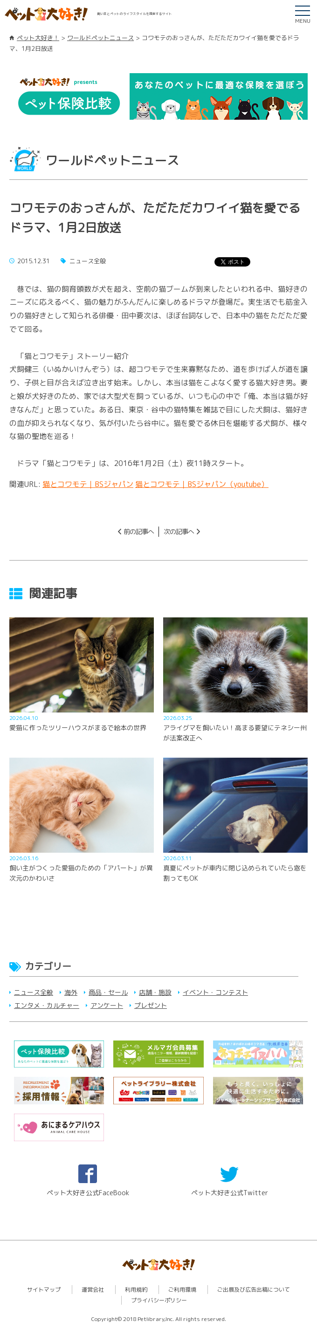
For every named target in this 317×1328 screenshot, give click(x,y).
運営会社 (93, 1290)
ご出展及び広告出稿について (253, 1290)
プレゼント (150, 1005)
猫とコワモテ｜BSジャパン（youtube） (202, 484)
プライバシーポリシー (159, 1300)
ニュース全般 (33, 992)
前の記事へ (139, 531)
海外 (70, 992)
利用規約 (136, 1290)
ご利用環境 (182, 1290)
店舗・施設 (155, 992)
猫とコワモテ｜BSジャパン (87, 484)
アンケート (106, 1005)
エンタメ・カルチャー (46, 1005)
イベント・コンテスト (215, 992)
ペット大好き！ (38, 38)
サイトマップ (44, 1290)
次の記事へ (179, 531)
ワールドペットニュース (100, 38)
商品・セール (108, 992)
